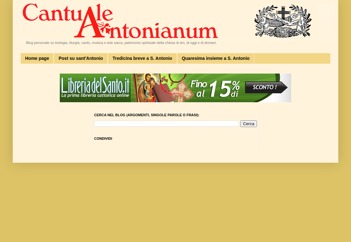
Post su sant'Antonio (81, 58)
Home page (37, 58)
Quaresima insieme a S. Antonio (216, 58)
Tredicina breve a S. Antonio (142, 58)
